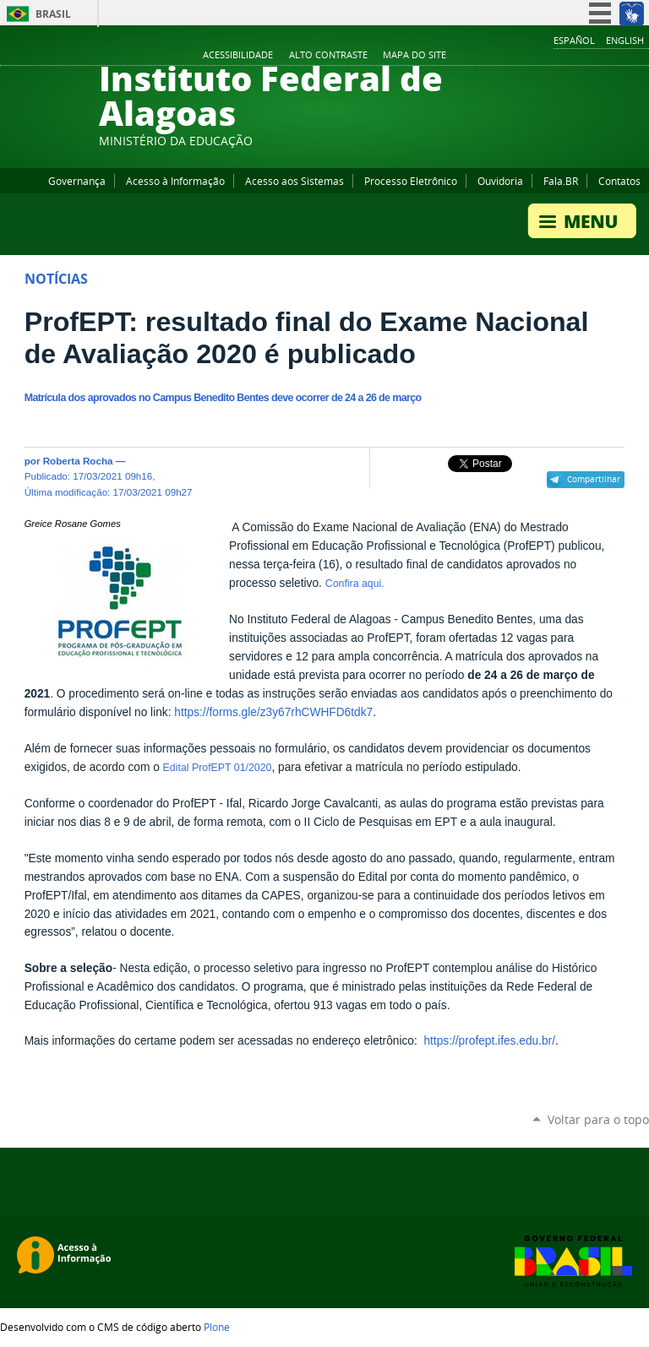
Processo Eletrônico (410, 180)
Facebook (556, 55)
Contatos (619, 180)
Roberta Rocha (78, 460)
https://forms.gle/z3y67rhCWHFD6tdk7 (273, 712)
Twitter (619, 55)
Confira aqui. (354, 583)
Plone (217, 1326)
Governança (77, 180)
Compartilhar (593, 479)
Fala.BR (560, 180)
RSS (640, 55)
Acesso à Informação (175, 180)
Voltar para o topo (598, 1119)
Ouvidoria (500, 180)
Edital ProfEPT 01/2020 (217, 768)
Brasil (53, 14)
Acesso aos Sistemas (294, 180)
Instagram (598, 55)
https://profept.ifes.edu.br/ (489, 1041)
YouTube (577, 55)
